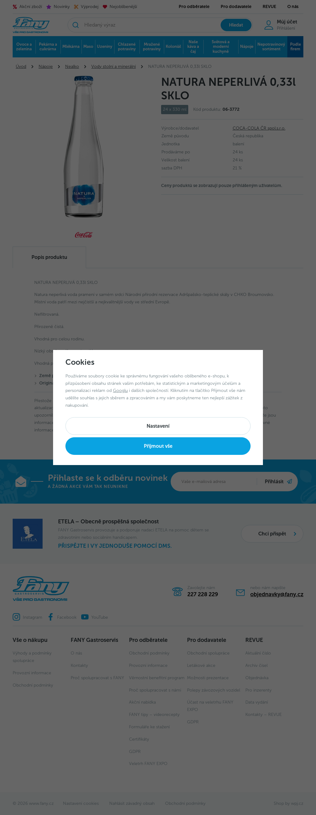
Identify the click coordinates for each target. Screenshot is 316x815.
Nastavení (158, 426)
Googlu (120, 390)
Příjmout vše (158, 446)
